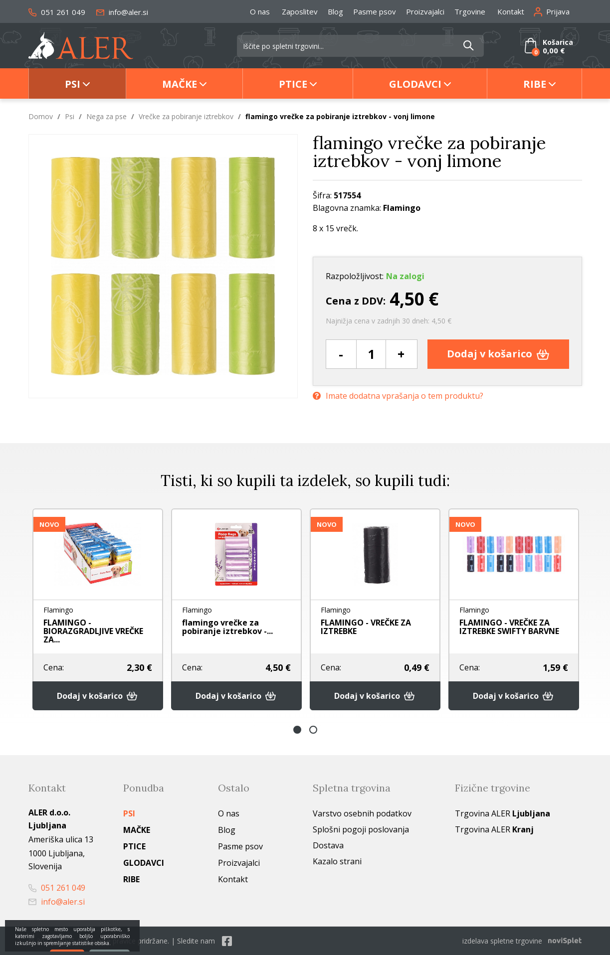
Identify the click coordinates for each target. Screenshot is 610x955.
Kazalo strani (337, 861)
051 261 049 (56, 12)
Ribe (534, 84)
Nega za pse (106, 116)
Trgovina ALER (502, 813)
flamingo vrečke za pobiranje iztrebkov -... (227, 627)
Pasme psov (374, 11)
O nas (260, 11)
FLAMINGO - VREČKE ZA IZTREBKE (366, 627)
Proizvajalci (425, 11)
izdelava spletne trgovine (502, 941)
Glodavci (415, 84)
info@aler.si (122, 12)
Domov (40, 116)
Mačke (179, 84)
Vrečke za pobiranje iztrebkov (186, 116)
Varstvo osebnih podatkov (362, 813)
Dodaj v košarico (498, 353)
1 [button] (297, 730)
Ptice (293, 84)
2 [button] (313, 730)
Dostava (328, 845)
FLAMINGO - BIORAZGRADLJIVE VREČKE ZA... (93, 631)
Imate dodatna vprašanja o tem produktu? (398, 396)
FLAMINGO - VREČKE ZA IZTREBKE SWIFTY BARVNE (509, 627)
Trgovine (469, 11)
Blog (335, 11)
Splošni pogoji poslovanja (361, 829)
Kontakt (510, 11)
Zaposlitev (300, 11)
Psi (72, 84)
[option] (97, 609)
